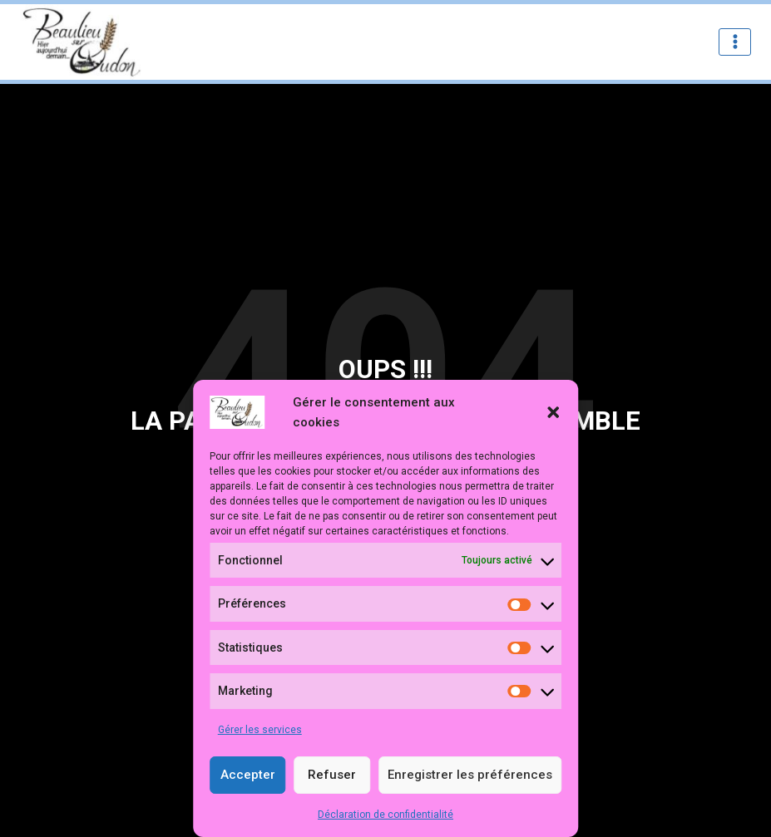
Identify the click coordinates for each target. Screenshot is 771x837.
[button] (553, 412)
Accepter (247, 774)
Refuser (332, 774)
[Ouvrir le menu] (735, 42)
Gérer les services (260, 730)
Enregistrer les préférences (470, 774)
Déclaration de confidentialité (385, 814)
